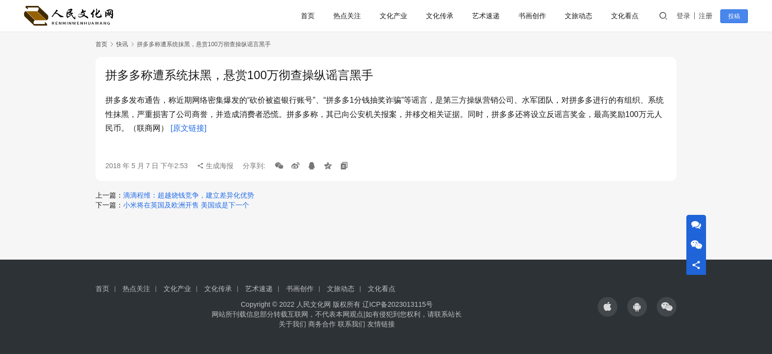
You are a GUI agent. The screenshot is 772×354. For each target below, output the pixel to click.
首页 (310, 16)
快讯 (122, 44)
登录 (685, 16)
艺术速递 (488, 16)
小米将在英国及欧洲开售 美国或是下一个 (186, 205)
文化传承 (441, 16)
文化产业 (395, 16)
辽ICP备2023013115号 (397, 304)
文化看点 (627, 16)
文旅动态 (580, 16)
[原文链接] (188, 128)
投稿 (736, 16)
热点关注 (349, 16)
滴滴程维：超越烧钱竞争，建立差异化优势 (188, 195)
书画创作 (534, 16)
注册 (707, 16)
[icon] (607, 307)
